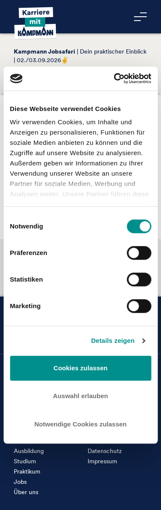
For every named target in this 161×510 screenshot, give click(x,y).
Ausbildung (29, 451)
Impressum (102, 461)
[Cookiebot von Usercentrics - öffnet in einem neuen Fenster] (114, 78)
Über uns (26, 492)
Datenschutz (105, 451)
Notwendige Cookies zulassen (80, 424)
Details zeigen (112, 340)
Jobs (20, 482)
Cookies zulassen (81, 368)
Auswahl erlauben (80, 395)
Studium (25, 461)
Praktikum (27, 471)
